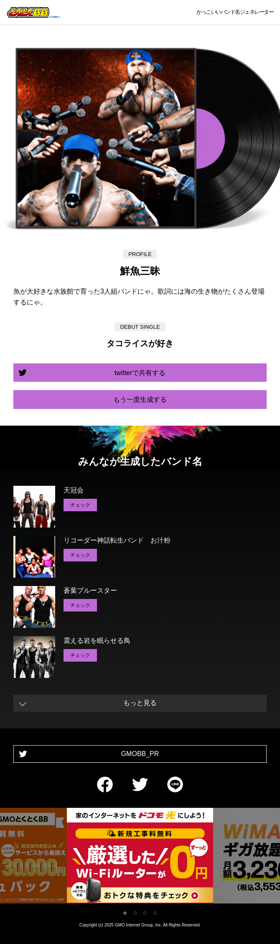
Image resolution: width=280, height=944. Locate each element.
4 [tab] (155, 913)
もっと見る (140, 702)
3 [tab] (145, 913)
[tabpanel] (140, 857)
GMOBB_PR (140, 753)
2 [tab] (135, 913)
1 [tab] (125, 913)
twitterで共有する (140, 372)
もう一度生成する (140, 399)
